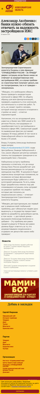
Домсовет (6, 372)
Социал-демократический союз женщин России (13, 369)
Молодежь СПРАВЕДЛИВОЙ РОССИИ (12, 365)
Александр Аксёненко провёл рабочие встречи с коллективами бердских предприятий (17, 246)
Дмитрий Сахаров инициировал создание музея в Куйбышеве (18, 266)
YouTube (5, 348)
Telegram (6, 320)
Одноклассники (8, 328)
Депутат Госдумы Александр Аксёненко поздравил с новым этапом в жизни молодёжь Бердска (18, 260)
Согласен (20, 391)
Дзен (4, 322)
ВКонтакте (6, 326)
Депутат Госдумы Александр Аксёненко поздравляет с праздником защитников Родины (18, 253)
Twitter (5, 324)
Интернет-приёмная (10, 318)
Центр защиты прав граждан (13, 363)
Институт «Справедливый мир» (13, 360)
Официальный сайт (9, 316)
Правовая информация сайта (21, 386)
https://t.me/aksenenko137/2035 (15, 147)
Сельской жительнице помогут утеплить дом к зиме (19, 272)
